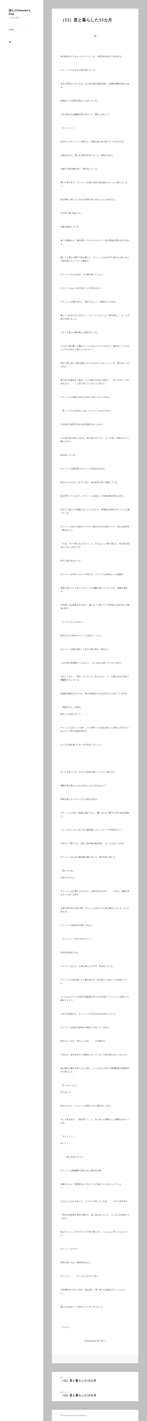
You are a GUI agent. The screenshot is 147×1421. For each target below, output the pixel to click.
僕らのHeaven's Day (19, 12)
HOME (11, 30)
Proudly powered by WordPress (73, 1415)
